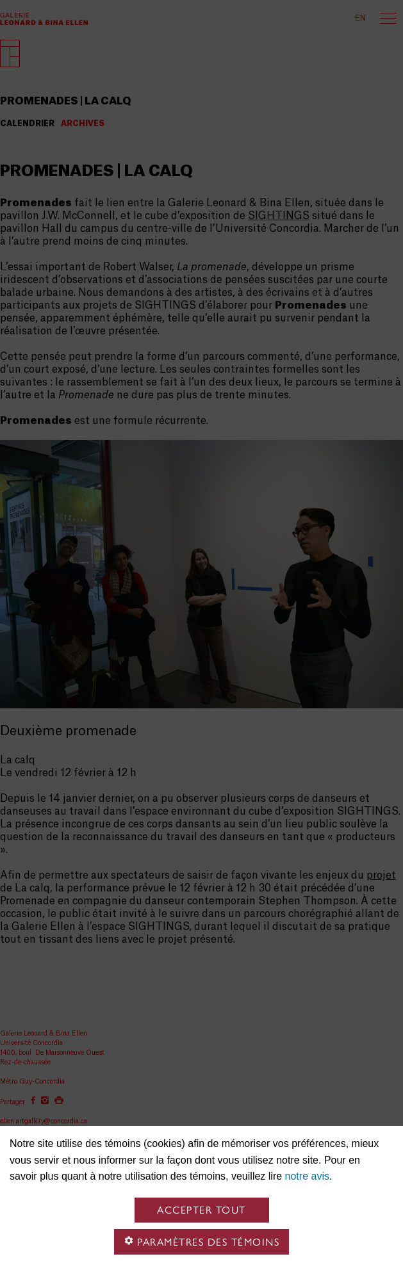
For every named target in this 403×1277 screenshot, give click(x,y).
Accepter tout (201, 1210)
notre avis (307, 1176)
